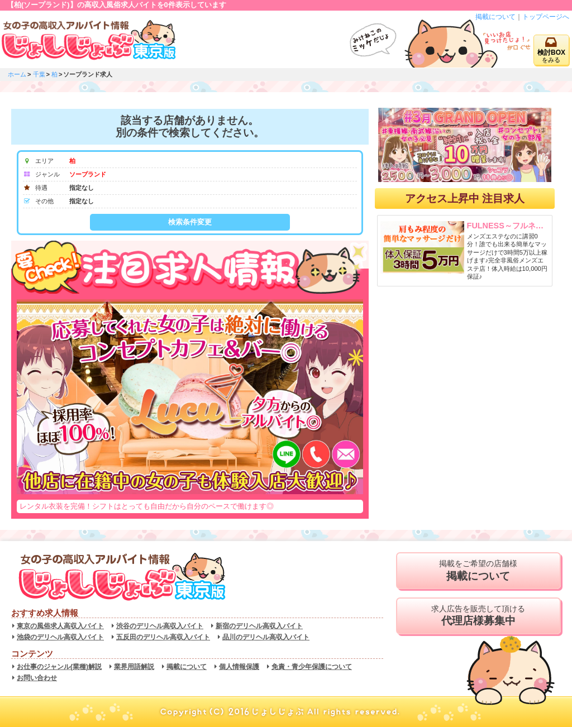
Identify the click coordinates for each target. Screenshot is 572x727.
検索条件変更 (190, 222)
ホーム (17, 74)
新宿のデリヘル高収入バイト (259, 626)
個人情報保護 (239, 667)
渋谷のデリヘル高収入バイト (159, 626)
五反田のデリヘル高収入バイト (163, 637)
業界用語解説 (134, 667)
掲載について (495, 17)
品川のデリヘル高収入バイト (265, 637)
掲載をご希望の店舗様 (478, 570)
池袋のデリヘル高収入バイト (60, 637)
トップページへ (545, 17)
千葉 (39, 74)
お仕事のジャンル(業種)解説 (59, 667)
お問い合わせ (37, 678)
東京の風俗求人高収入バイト (60, 626)
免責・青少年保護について (311, 667)
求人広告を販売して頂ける (478, 616)
